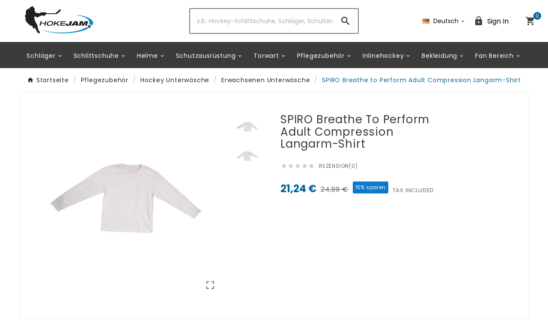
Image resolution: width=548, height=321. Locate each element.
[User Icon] (491, 21)
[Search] (345, 21)
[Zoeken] (262, 21)
